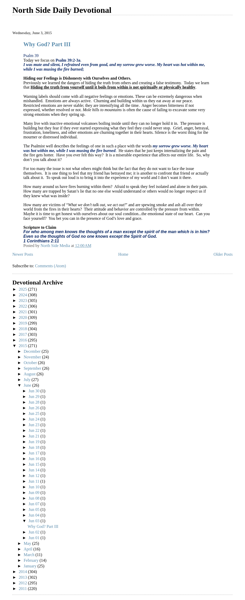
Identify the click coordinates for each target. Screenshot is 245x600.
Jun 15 (34, 464)
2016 (23, 340)
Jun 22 (34, 430)
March (30, 555)
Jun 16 (34, 458)
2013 (23, 577)
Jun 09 (34, 492)
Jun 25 (34, 413)
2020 (23, 317)
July (28, 379)
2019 (23, 323)
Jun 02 (34, 532)
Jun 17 (34, 453)
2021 (23, 312)
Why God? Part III (47, 44)
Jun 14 (34, 470)
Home (123, 254)
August (30, 374)
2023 (23, 300)
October (31, 362)
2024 (23, 295)
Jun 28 (34, 402)
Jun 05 (34, 509)
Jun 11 (34, 481)
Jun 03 (34, 521)
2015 (23, 346)
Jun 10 (34, 487)
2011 (23, 588)
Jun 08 (34, 498)
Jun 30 (34, 391)
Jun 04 (34, 515)
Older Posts (223, 254)
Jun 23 (34, 425)
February (32, 560)
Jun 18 (34, 447)
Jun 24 (34, 419)
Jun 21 (34, 436)
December (33, 351)
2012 (23, 583)
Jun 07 (34, 504)
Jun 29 (34, 396)
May (28, 543)
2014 (23, 571)
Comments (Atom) (50, 266)
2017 (23, 334)
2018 (23, 329)
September (33, 368)
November (33, 357)
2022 (23, 306)
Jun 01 (34, 538)
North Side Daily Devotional (61, 10)
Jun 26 (34, 408)
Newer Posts (22, 254)
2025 (23, 289)
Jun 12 (34, 475)
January (31, 566)
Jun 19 (34, 442)
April (28, 549)
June (28, 385)
